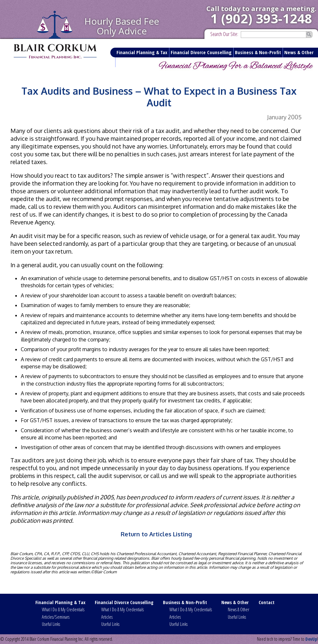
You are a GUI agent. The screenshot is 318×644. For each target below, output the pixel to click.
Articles (107, 617)
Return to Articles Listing (156, 534)
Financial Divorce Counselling (201, 52)
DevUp (311, 639)
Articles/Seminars (55, 617)
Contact (125, 62)
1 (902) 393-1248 (261, 18)
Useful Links (51, 624)
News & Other (298, 52)
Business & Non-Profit (258, 52)
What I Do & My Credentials (63, 609)
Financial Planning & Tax (141, 52)
